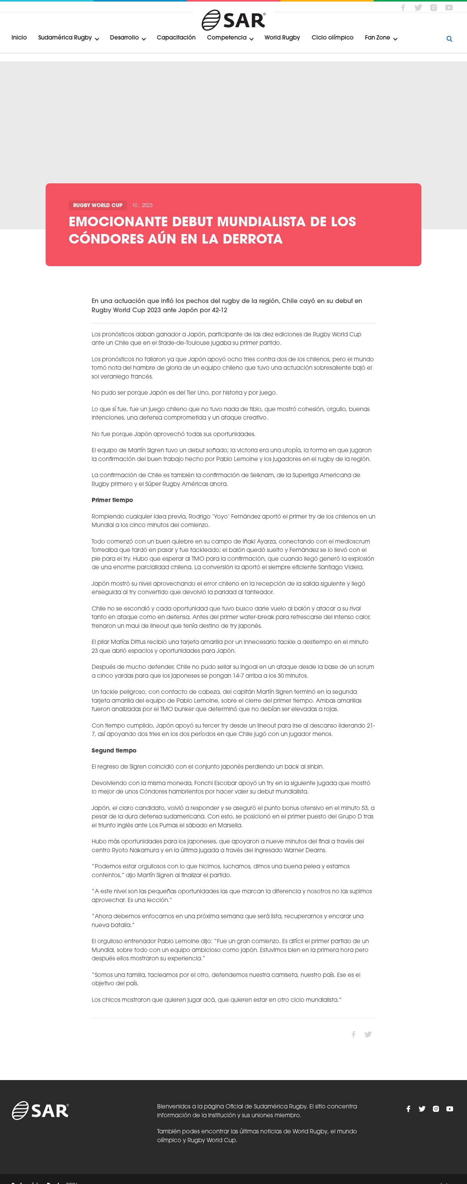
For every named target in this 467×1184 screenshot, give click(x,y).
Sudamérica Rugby (65, 38)
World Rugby (282, 38)
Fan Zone (377, 38)
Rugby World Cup (97, 205)
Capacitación (176, 38)
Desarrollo (124, 38)
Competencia (227, 38)
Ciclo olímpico (333, 38)
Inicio (19, 38)
